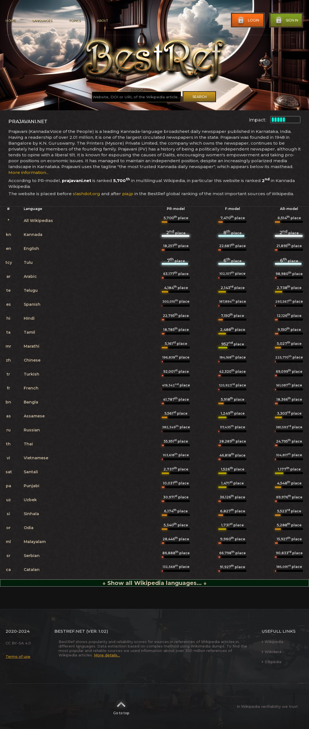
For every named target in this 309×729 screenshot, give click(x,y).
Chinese (32, 360)
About (102, 21)
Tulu (28, 262)
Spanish (32, 304)
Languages (42, 21)
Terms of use (18, 656)
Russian (32, 429)
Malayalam (35, 541)
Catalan (32, 569)
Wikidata (271, 651)
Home (10, 21)
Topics (74, 21)
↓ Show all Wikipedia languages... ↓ (154, 583)
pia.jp (127, 193)
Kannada (33, 234)
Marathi (31, 346)
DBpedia (271, 661)
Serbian (32, 555)
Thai (28, 443)
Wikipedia (272, 641)
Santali (31, 471)
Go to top (121, 706)
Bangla (31, 402)
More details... (107, 655)
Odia (28, 527)
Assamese (34, 416)
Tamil (29, 332)
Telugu (31, 290)
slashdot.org (86, 193)
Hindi (29, 318)
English (31, 248)
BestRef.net (69, 631)
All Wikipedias (38, 220)
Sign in (286, 20)
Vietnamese (36, 457)
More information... (28, 172)
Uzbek (30, 499)
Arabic (30, 276)
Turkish (31, 374)
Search (199, 97)
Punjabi (31, 485)
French (31, 388)
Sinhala (31, 513)
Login (248, 20)
